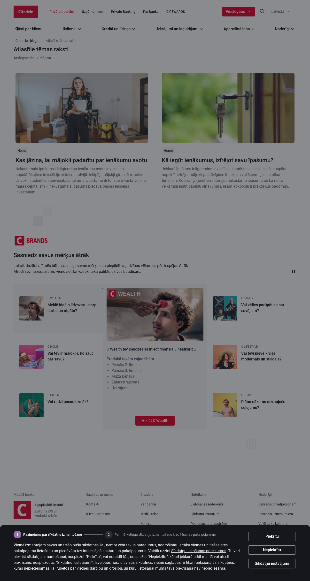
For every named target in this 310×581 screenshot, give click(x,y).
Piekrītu (272, 537)
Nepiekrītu (272, 551)
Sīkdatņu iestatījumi (272, 564)
